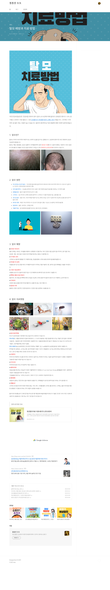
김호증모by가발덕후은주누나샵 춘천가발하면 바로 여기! (29, 483)
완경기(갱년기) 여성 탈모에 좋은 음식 (20, 521)
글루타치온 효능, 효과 (16, 513)
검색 (95, 3)
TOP (99, 584)
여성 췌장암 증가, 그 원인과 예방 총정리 (21, 519)
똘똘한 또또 (15, 3)
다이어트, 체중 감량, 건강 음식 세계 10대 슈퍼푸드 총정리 (25, 515)
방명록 (25, 9)
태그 (17, 9)
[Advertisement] (40, 61)
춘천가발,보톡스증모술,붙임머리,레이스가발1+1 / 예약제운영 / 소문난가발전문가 (34, 485)
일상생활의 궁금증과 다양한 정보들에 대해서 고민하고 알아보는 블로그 (29, 558)
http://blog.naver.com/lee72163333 (21, 480)
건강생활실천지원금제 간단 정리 (19, 517)
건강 (12, 509)
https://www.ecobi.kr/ (17, 492)
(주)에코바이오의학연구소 (19, 495)
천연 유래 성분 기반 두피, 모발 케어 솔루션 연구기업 (26, 497)
